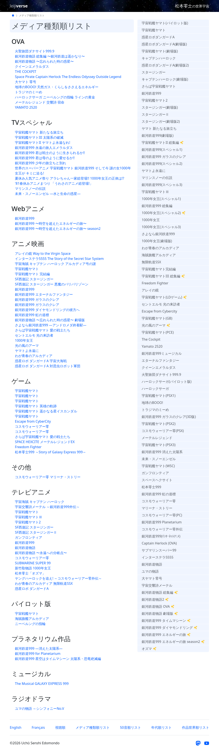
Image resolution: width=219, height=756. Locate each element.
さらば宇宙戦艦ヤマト (159, 86)
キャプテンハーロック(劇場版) (165, 79)
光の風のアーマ (27, 345)
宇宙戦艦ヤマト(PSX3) (159, 444)
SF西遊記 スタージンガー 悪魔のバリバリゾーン (51, 284)
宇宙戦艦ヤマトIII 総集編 (163, 276)
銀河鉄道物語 (25, 547)
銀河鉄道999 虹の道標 (32, 314)
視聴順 (60, 727)
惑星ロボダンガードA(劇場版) (164, 44)
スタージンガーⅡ (155, 114)
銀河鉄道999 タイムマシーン (166, 620)
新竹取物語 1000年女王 (33, 568)
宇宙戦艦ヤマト (27, 268)
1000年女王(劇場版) (157, 241)
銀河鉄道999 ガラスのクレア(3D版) (169, 416)
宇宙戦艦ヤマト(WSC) (158, 466)
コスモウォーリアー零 (32, 426)
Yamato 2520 (152, 346)
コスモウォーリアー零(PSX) (163, 430)
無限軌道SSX (151, 262)
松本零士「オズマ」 (30, 573)
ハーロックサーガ (155, 388)
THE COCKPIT (25, 71)
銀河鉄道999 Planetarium (162, 522)
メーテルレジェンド (157, 437)
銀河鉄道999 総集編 (157, 205)
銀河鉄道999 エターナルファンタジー (44, 294)
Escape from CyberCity (33, 421)
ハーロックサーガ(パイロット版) (167, 381)
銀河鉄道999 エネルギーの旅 (166, 634)
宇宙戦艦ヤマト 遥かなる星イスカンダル (46, 411)
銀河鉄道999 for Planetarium (38, 653)
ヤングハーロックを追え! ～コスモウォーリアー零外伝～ (58, 578)
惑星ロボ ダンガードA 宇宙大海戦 (41, 361)
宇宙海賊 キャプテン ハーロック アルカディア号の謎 (55, 263)
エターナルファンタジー (160, 360)
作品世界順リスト (195, 727)
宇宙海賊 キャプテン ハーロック (39, 501)
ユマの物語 (150, 571)
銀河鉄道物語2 (155, 599)
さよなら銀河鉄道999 (158, 234)
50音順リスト (130, 727)
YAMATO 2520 (26, 107)
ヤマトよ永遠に (27, 350)
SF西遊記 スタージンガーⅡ (36, 532)
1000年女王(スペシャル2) (163, 212)
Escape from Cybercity (159, 311)
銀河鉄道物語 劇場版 (160, 613)
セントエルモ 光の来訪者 (34, 335)
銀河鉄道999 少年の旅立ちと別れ (40, 163)
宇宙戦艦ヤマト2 (28, 522)
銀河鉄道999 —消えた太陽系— (39, 648)
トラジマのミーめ (28, 92)
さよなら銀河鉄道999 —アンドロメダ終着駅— (50, 325)
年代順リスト (161, 727)
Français (38, 727)
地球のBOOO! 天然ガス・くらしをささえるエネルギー (56, 87)
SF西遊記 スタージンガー (34, 279)
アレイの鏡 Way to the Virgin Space (43, 253)
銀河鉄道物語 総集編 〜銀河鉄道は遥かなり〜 (50, 56)
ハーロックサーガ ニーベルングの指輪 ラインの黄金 (55, 97)
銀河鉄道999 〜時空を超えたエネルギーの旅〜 (50, 223)
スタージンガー (154, 72)
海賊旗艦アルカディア (32, 618)
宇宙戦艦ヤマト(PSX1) (159, 395)
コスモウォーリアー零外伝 (162, 529)
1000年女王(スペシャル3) (161, 227)
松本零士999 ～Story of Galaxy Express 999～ (50, 452)
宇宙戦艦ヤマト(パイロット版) (165, 23)
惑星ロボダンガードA (158, 37)
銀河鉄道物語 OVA (158, 606)
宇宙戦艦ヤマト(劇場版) (160, 51)
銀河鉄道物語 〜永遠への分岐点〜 (41, 552)
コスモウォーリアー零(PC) (162, 515)
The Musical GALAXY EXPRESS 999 (42, 683)
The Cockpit (151, 339)
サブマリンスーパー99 (159, 550)
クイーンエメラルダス (32, 66)
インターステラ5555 (157, 557)
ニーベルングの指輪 (30, 623)
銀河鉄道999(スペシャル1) (162, 149)
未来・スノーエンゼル (159, 458)
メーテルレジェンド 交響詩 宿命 (39, 102)
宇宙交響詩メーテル (157, 585)
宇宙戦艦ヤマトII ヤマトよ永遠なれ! (42, 142)
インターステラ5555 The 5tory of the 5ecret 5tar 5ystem (59, 258)
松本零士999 (151, 487)
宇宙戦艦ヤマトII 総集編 (163, 142)
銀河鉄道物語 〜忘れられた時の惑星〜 (44, 61)
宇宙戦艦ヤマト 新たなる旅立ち (39, 132)
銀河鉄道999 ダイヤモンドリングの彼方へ (47, 309)
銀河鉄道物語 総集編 (160, 592)
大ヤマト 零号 (25, 81)
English (15, 727)
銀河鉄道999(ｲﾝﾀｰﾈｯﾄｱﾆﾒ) (161, 536)
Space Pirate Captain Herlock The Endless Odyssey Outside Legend (68, 76)
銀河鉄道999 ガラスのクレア (37, 299)
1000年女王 (24, 340)
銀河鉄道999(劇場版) (157, 135)
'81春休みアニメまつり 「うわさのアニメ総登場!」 (54, 183)
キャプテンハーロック (159, 58)
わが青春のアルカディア (33, 355)
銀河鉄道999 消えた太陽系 (162, 451)
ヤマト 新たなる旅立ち (159, 128)
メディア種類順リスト (93, 727)
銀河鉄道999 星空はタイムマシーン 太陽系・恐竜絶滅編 (58, 658)
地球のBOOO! (152, 402)
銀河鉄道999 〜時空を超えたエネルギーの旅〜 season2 (58, 228)
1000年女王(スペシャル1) (161, 198)
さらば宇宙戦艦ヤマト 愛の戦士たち (42, 330)
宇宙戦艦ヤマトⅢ (28, 517)
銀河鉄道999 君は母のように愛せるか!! (45, 158)
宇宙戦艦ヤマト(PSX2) (159, 423)
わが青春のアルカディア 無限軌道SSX (44, 583)
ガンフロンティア (28, 537)
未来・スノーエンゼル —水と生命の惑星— (48, 193)
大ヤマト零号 (152, 578)
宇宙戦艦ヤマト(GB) (157, 318)
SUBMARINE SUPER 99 (33, 563)
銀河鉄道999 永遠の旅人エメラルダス (44, 147)
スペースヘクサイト (157, 480)
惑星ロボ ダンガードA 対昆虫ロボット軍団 (47, 366)
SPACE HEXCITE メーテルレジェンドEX (45, 441)
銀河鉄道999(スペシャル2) (162, 163)
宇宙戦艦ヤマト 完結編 (32, 274)
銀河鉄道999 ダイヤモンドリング (169, 627)
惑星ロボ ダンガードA (32, 588)
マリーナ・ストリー (157, 508)
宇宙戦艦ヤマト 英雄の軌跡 (36, 406)
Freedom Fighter (28, 447)
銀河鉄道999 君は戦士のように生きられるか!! (50, 152)
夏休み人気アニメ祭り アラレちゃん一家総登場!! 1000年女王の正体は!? (69, 178)
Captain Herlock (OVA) (159, 543)
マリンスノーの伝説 (30, 188)
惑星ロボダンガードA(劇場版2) (165, 65)
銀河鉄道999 (24, 218)
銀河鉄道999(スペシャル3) (162, 184)
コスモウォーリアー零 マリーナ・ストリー (48, 477)
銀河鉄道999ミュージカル (162, 353)
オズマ (149, 648)
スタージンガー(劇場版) (160, 107)
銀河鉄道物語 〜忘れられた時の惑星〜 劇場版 (50, 320)
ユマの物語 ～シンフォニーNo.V (39, 708)
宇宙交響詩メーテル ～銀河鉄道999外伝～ (47, 506)
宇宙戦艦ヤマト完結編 (159, 269)
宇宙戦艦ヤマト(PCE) (158, 332)
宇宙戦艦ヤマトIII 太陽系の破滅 (39, 137)
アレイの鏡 (150, 290)
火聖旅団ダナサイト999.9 (34, 51)
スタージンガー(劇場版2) (161, 121)
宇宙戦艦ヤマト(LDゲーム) (164, 297)
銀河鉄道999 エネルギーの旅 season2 (173, 641)
